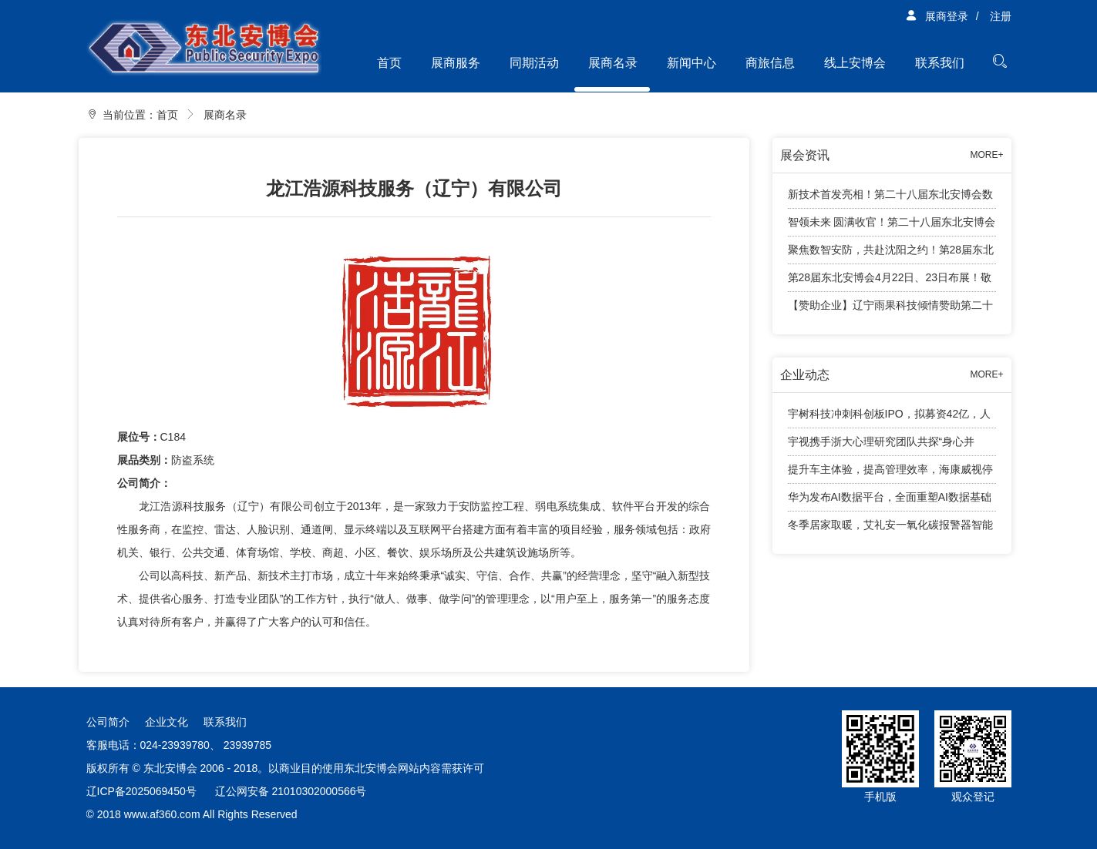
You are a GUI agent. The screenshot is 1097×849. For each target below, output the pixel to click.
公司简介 (108, 722)
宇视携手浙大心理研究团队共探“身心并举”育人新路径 (881, 445)
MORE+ (986, 154)
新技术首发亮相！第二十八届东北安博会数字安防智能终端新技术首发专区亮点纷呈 (890, 198)
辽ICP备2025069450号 (141, 791)
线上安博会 (855, 62)
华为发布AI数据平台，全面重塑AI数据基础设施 (889, 501)
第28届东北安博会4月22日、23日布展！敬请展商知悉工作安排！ (890, 281)
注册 (1000, 16)
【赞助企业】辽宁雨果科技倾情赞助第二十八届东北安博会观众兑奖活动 (890, 309)
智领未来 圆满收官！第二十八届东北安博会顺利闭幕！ (892, 226)
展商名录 (613, 62)
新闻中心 (691, 62)
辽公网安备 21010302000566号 (291, 791)
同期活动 (534, 62)
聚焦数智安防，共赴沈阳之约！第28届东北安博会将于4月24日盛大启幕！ (891, 253)
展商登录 (936, 16)
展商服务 (455, 62)
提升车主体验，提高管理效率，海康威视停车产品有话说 (890, 473)
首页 (389, 62)
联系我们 (939, 62)
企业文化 (166, 722)
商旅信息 (770, 62)
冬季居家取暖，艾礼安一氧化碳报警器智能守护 (890, 528)
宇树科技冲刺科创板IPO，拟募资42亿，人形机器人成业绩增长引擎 (889, 418)
